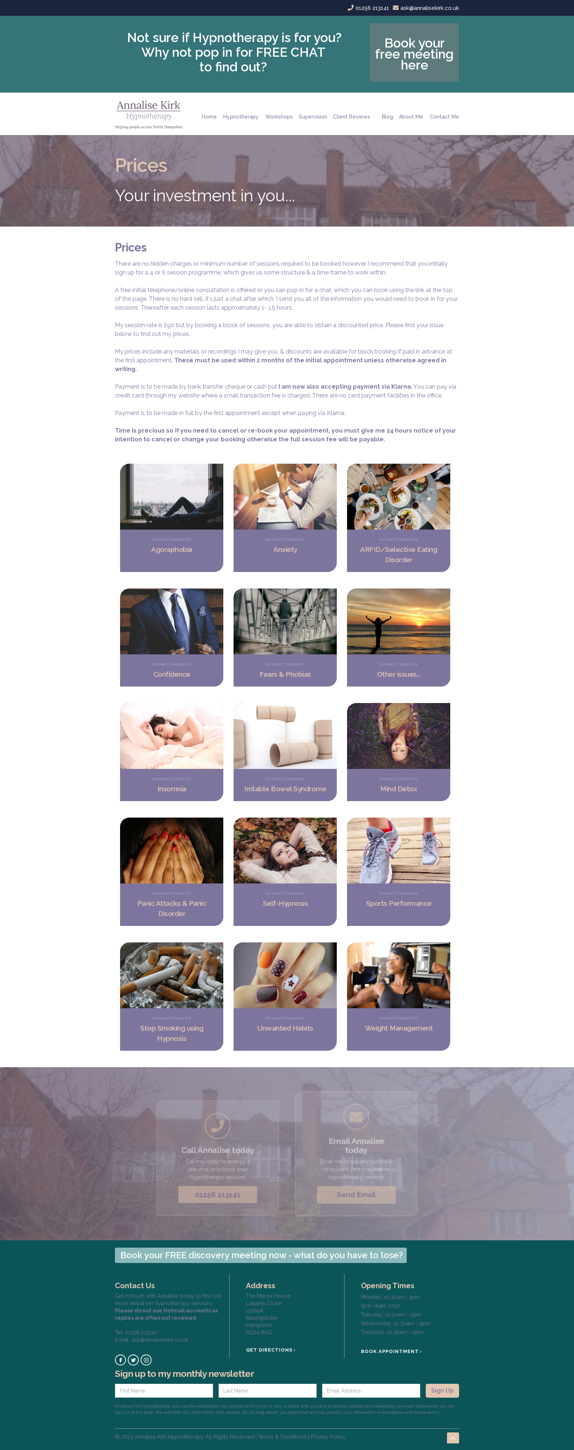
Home (209, 117)
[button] (241, 114)
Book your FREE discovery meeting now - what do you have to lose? (261, 1255)
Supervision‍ (313, 117)
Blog (387, 117)
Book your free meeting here (414, 53)
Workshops (279, 117)
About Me (411, 117)
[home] (151, 113)
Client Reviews (351, 117)
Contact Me (444, 117)
